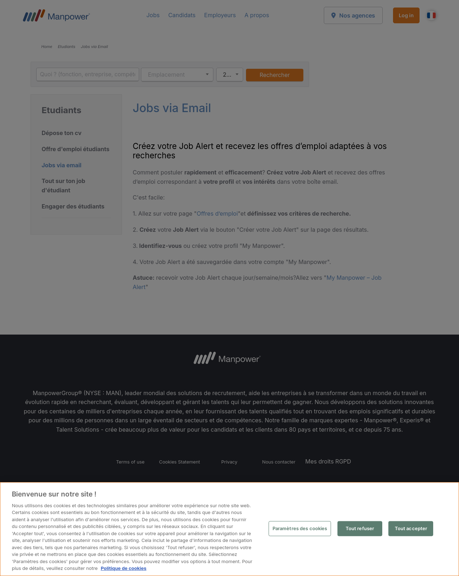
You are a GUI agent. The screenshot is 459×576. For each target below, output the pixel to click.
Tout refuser (360, 528)
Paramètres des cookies (300, 528)
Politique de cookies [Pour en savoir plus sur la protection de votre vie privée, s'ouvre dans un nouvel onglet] (123, 568)
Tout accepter (411, 528)
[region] (229, 529)
